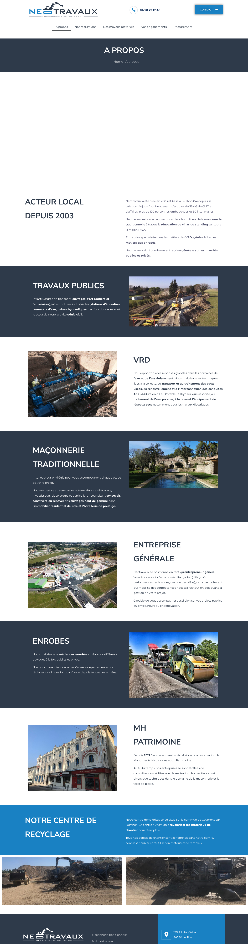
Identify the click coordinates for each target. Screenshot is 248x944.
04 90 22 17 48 (150, 10)
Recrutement (183, 27)
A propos (62, 27)
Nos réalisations (85, 27)
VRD (141, 360)
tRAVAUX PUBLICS (68, 286)
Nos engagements (154, 27)
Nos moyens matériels (118, 27)
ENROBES (51, 641)
